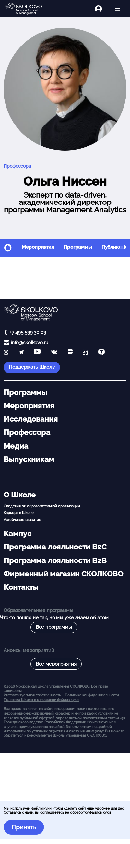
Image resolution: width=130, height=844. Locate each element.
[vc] (85, 353)
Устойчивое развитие (22, 519)
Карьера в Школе (19, 513)
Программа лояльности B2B (55, 560)
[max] (6, 353)
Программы (78, 247)
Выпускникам (29, 459)
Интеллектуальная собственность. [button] (32, 695)
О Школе (20, 495)
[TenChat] (101, 353)
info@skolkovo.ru (29, 343)
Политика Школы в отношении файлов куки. (41, 700)
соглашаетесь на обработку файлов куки (75, 812)
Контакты (21, 587)
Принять (23, 827)
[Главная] (25, 9)
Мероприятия (38, 247)
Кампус (17, 533)
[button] (125, 248)
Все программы (54, 627)
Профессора (17, 166)
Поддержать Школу (32, 367)
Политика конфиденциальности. (92, 695)
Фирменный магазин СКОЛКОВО (63, 574)
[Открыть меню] (117, 8)
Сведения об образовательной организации (42, 506)
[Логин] (102, 8)
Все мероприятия (56, 664)
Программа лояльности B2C (55, 547)
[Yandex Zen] (70, 353)
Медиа (16, 446)
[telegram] (21, 353)
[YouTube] (37, 353)
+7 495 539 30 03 (28, 332)
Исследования (30, 419)
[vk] (54, 353)
